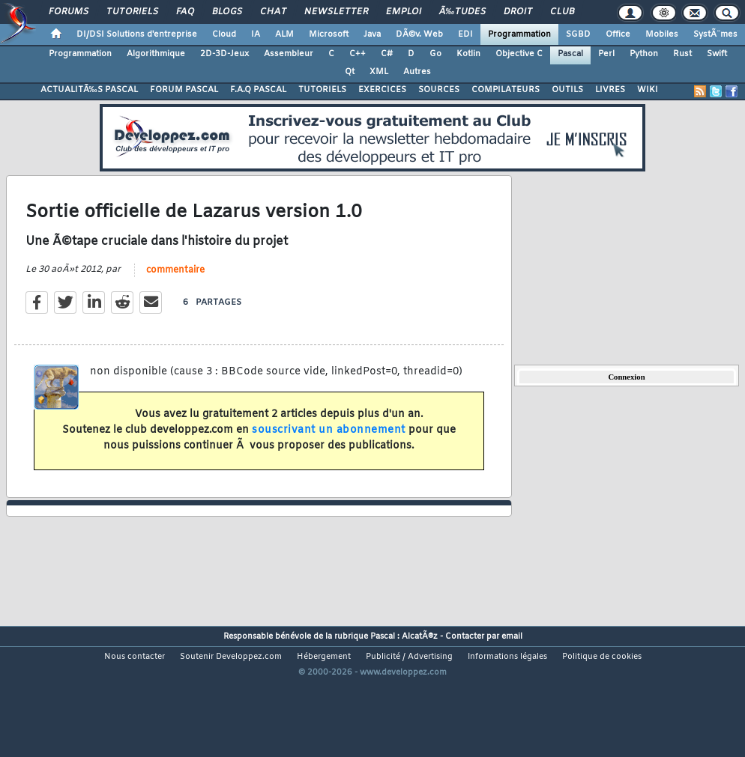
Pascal (570, 54)
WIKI (647, 90)
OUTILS (567, 90)
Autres (417, 72)
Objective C (519, 54)
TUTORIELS (322, 90)
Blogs (227, 12)
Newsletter (336, 12)
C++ (357, 54)
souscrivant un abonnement (328, 449)
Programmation (519, 34)
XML (379, 72)
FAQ (185, 12)
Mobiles (661, 34)
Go (435, 54)
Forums (68, 12)
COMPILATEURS (505, 90)
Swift (717, 54)
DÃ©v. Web (419, 34)
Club (562, 12)
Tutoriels (132, 12)
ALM (284, 34)
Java (372, 34)
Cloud (224, 34)
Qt (350, 72)
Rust (682, 54)
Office (618, 34)
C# (387, 54)
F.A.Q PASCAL (258, 90)
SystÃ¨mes (715, 34)
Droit (518, 12)
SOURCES (438, 90)
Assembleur (288, 54)
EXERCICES (382, 90)
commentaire (175, 289)
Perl (606, 54)
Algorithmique (156, 54)
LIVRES (610, 90)
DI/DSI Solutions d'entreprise (136, 34)
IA (255, 34)
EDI (465, 34)
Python (644, 54)
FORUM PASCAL (184, 90)
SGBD (578, 34)
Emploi (403, 12)
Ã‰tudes (462, 12)
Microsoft (329, 34)
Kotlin (468, 54)
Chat (273, 12)
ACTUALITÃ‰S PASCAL (89, 90)
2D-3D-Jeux (224, 54)
